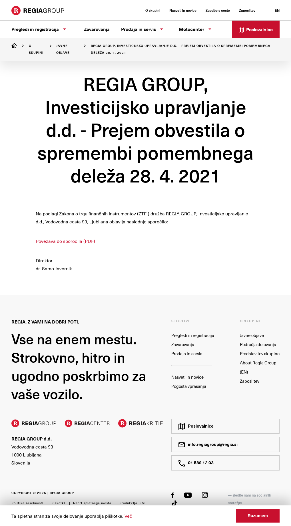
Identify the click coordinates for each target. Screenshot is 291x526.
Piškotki (58, 503)
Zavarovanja (182, 344)
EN (277, 10)
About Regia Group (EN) (258, 367)
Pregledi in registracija (192, 335)
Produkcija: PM (132, 503)
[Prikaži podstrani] (64, 29)
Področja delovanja (258, 344)
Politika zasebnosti (27, 503)
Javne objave (63, 49)
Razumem (258, 515)
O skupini (36, 49)
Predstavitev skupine (260, 353)
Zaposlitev (249, 381)
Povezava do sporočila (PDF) (65, 240)
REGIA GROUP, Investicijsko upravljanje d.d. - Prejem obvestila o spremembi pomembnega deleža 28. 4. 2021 (180, 49)
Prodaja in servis (186, 353)
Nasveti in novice (187, 377)
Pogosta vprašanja (188, 386)
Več (128, 515)
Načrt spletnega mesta (92, 503)
